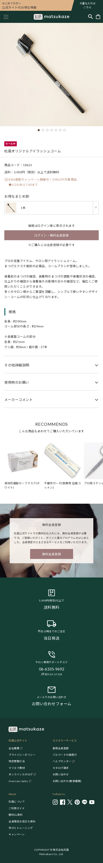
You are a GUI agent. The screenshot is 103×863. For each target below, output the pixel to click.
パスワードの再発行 (65, 754)
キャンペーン (17, 834)
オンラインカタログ (21, 774)
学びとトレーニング (21, 828)
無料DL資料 (16, 814)
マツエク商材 (17, 768)
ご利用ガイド (17, 808)
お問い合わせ (61, 774)
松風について (17, 801)
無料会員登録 (51, 554)
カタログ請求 (61, 768)
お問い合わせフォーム (51, 703)
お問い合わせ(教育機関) (67, 781)
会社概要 (14, 748)
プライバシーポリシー (22, 754)
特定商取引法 (17, 761)
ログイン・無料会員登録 (51, 235)
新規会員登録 (61, 748)
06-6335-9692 (51, 669)
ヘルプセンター (62, 761)
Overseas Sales (18, 781)
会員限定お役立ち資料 (22, 821)
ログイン (43, 225)
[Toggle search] (90, 17)
